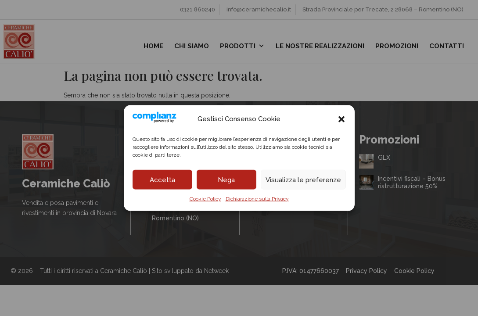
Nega (226, 179)
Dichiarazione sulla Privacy (257, 199)
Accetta (162, 179)
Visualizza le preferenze (303, 179)
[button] (341, 119)
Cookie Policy (205, 199)
